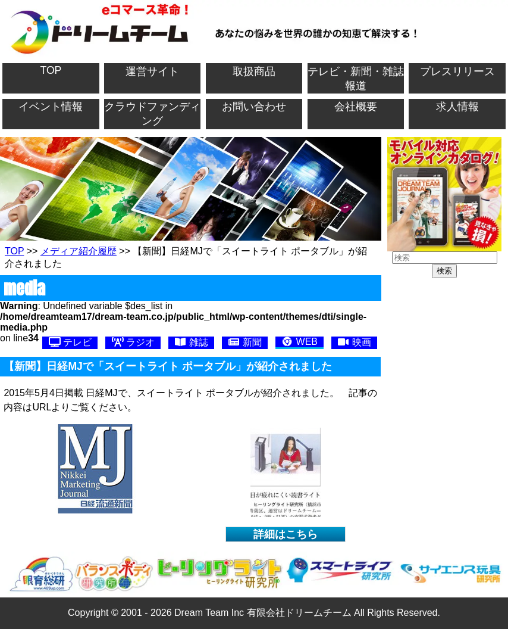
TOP (50, 70)
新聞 (244, 342)
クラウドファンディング (152, 114)
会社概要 (355, 107)
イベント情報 (50, 107)
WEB (299, 342)
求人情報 (457, 107)
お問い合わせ (254, 107)
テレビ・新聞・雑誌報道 (356, 79)
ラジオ (133, 342)
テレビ (70, 342)
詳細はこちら (285, 534)
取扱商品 (254, 71)
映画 (354, 342)
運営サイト (152, 71)
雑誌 (191, 342)
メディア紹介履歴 (78, 251)
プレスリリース (457, 71)
